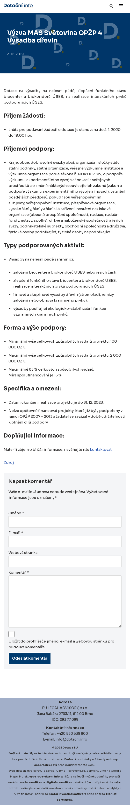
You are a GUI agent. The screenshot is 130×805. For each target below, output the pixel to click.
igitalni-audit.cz (60, 782)
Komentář (18, 572)
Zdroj (9, 462)
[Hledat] (111, 6)
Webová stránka (22, 552)
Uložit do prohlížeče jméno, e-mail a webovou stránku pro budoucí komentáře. (61, 644)
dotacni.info (24, 770)
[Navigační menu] (121, 6)
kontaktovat (101, 449)
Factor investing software (68, 794)
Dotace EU (70, 747)
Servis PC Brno (55, 770)
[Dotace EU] (18, 5)
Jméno (16, 513)
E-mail (15, 532)
